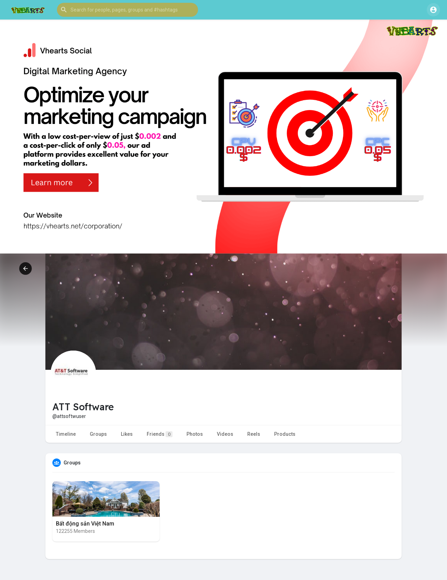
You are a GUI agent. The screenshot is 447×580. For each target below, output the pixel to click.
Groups (98, 434)
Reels (253, 434)
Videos (225, 434)
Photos (194, 434)
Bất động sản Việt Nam (85, 523)
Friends (160, 434)
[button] (127, 10)
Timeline (66, 434)
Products (284, 434)
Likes (127, 434)
